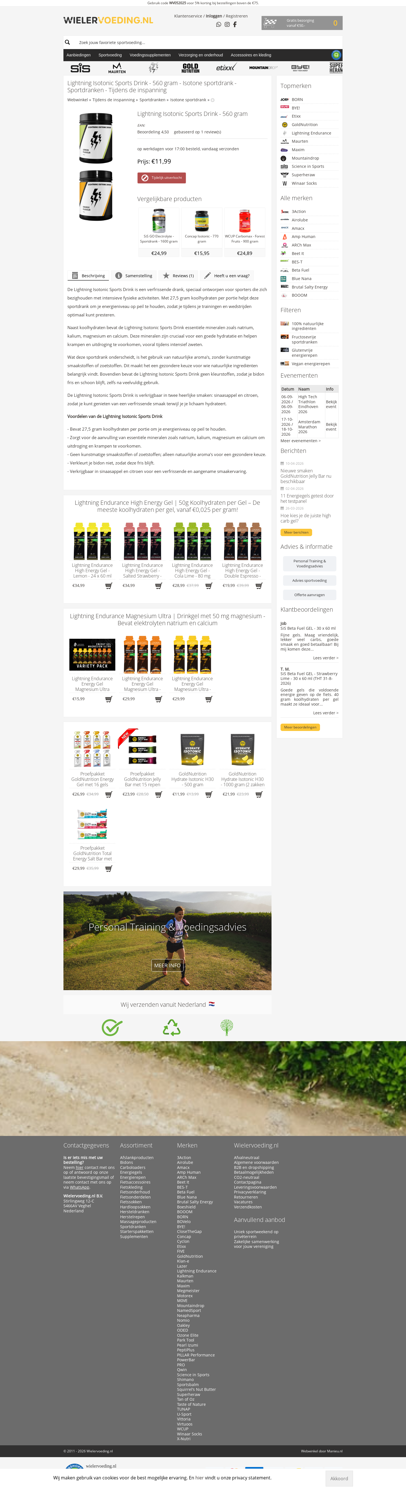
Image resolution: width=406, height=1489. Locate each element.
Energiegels (131, 1172)
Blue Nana (296, 279)
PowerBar (186, 1359)
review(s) (212, 132)
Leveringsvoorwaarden (255, 1187)
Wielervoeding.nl (256, 1145)
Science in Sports (302, 166)
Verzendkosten (248, 1207)
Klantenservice (188, 16)
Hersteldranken (134, 1211)
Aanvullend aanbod (259, 1220)
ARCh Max (296, 245)
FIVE (181, 1251)
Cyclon (183, 1241)
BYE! (290, 108)
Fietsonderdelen (135, 1197)
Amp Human (298, 237)
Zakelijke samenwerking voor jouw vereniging (256, 1244)
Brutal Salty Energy (304, 287)
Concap (184, 1236)
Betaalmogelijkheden (254, 1172)
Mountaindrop (300, 158)
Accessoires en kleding (251, 55)
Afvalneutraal (246, 1157)
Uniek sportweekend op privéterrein (256, 1234)
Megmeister (188, 1290)
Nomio (183, 1320)
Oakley (183, 1325)
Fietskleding (131, 1187)
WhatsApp (79, 1187)
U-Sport (184, 1414)
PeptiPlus (186, 1350)
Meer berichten (296, 532)
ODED (182, 1330)
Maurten (294, 141)
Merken (187, 1145)
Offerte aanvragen (309, 594)
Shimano (185, 1379)
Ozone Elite (187, 1335)
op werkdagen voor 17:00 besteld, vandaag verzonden (188, 148)
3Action (293, 211)
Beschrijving (88, 275)
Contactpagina (247, 1182)
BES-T (292, 262)
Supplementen (134, 1236)
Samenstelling (133, 275)
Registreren (237, 16)
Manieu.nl (335, 1451)
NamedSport (189, 1310)
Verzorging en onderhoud (201, 55)
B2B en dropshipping (254, 1167)
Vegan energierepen (305, 363)
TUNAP (183, 1409)
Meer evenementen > (301, 440)
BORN (292, 99)
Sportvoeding (110, 55)
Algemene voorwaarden (256, 1162)
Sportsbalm (188, 1384)
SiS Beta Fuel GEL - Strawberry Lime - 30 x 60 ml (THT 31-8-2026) (309, 678)
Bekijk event (331, 404)
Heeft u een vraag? (227, 275)
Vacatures (243, 1201)
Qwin (182, 1369)
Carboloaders (132, 1167)
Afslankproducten (137, 1157)
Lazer (182, 1266)
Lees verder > (326, 658)
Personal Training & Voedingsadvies (310, 563)
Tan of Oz (186, 1399)
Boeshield (186, 1207)
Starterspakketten (137, 1231)
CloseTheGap (189, 1231)
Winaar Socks (299, 183)
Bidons (126, 1162)
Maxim (292, 150)
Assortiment (136, 1145)
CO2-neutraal (246, 1177)
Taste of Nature (191, 1404)
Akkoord (339, 1478)
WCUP (182, 1428)
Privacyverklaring (250, 1192)
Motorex (185, 1295)
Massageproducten (138, 1221)
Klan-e (183, 1261)
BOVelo (184, 1221)
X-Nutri (184, 1438)
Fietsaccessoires (135, 1182)
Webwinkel (77, 99)
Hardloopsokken (135, 1207)
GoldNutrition (299, 124)
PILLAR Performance (196, 1355)
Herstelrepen (132, 1216)
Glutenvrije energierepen (299, 352)
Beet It (292, 254)
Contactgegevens (86, 1145)
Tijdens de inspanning (113, 99)
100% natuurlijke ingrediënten (302, 326)
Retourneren (246, 1197)
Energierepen (133, 1177)
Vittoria (184, 1419)
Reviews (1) (178, 275)
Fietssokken (131, 1201)
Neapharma (188, 1315)
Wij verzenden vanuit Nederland (168, 1004)
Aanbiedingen (79, 55)
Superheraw (298, 175)
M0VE (182, 1300)
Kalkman (185, 1276)
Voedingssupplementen (150, 55)
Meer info (167, 965)
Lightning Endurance (306, 133)
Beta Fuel (295, 270)
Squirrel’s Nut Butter (196, 1389)
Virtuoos (185, 1424)
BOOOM (294, 295)
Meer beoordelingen (300, 727)
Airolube (294, 220)
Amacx (292, 228)
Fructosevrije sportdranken (299, 339)
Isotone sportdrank (188, 99)
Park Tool (185, 1340)
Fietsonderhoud (135, 1192)
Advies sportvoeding (309, 580)
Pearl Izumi (187, 1345)
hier (79, 1167)
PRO (181, 1364)
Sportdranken (153, 99)
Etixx (291, 116)
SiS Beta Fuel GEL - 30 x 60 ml (308, 628)
